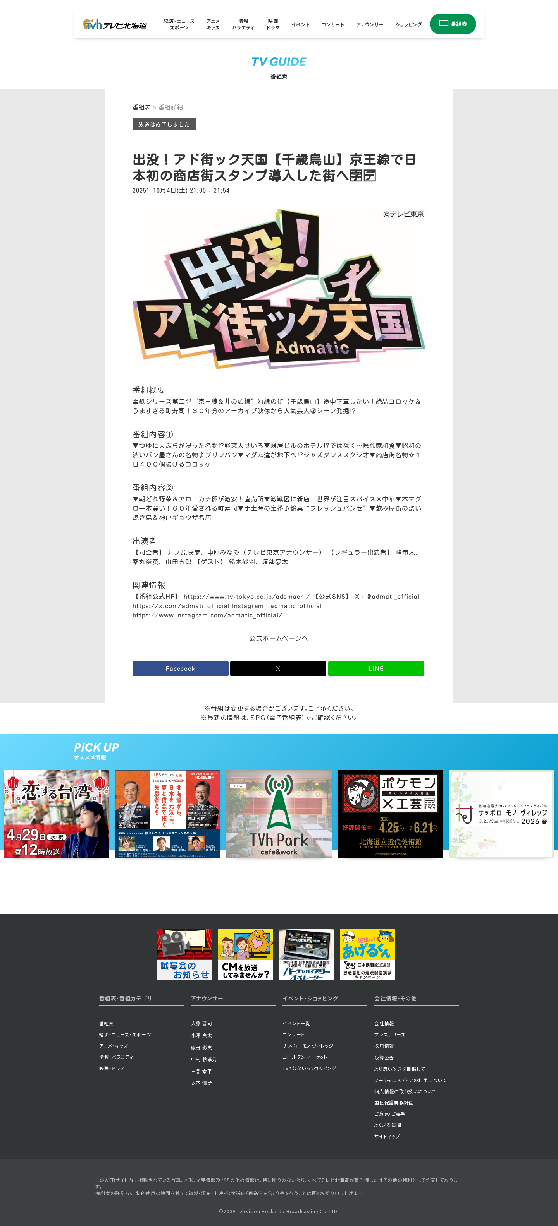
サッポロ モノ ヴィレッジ (307, 1045)
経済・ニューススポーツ (179, 24)
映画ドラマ (273, 24)
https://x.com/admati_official (181, 606)
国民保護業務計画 (394, 1102)
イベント (300, 24)
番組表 (142, 107)
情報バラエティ (243, 24)
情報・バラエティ (116, 1056)
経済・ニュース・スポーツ (125, 1034)
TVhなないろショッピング (309, 1068)
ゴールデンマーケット (304, 1056)
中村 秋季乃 (204, 1059)
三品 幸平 (201, 1071)
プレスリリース (389, 1034)
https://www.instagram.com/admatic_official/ (207, 615)
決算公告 (384, 1057)
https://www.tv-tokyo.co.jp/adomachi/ (247, 596)
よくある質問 (387, 1125)
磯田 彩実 (201, 1047)
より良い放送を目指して (399, 1068)
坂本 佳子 (201, 1082)
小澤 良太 (201, 1035)
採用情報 (384, 1045)
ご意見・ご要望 (390, 1113)
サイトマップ (387, 1136)
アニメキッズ (213, 24)
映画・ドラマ (111, 1068)
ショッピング (408, 24)
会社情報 (384, 1023)
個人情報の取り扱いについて (405, 1091)
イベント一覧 (296, 1023)
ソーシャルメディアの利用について (410, 1080)
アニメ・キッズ (113, 1045)
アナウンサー (370, 24)
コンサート (332, 24)
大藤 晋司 (201, 1023)
